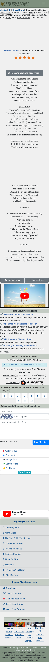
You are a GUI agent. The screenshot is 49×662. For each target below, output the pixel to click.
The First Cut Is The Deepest (17, 538)
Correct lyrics (36, 280)
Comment (9, 455)
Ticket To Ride (10, 559)
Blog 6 (32, 650)
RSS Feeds (33, 648)
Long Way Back (11, 527)
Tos (26, 648)
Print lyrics (9, 468)
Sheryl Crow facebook (14, 609)
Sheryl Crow (18, 10)
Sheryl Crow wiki (12, 593)
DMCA (21, 648)
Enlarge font (10, 459)
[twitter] (10, 648)
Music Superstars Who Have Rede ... (19, 631)
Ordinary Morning (12, 554)
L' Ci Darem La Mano (13, 543)
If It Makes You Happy (14, 570)
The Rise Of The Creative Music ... (9, 631)
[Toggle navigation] (43, 3)
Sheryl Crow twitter (13, 604)
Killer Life (8, 564)
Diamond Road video (14, 599)
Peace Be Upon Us (12, 549)
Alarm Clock (9, 533)
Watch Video (10, 451)
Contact (17, 650)
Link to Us (42, 648)
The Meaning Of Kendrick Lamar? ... (30, 632)
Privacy (15, 648)
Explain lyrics (12, 280)
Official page (10, 588)
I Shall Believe (10, 575)
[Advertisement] (24, 33)
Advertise (25, 650)
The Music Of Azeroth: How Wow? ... (40, 632)
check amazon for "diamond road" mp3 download (24, 365)
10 (32, 400)
